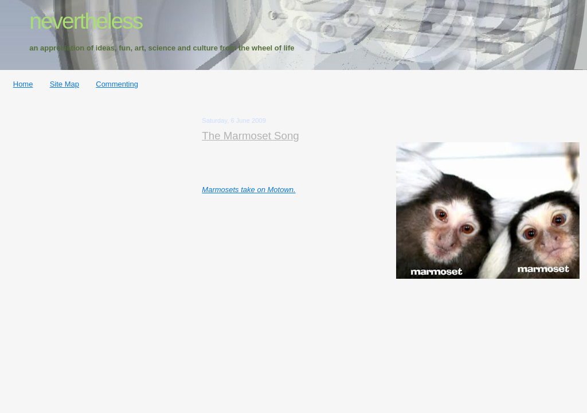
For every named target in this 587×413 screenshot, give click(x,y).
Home (23, 84)
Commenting (117, 84)
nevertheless (85, 21)
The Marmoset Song (250, 136)
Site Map (64, 84)
